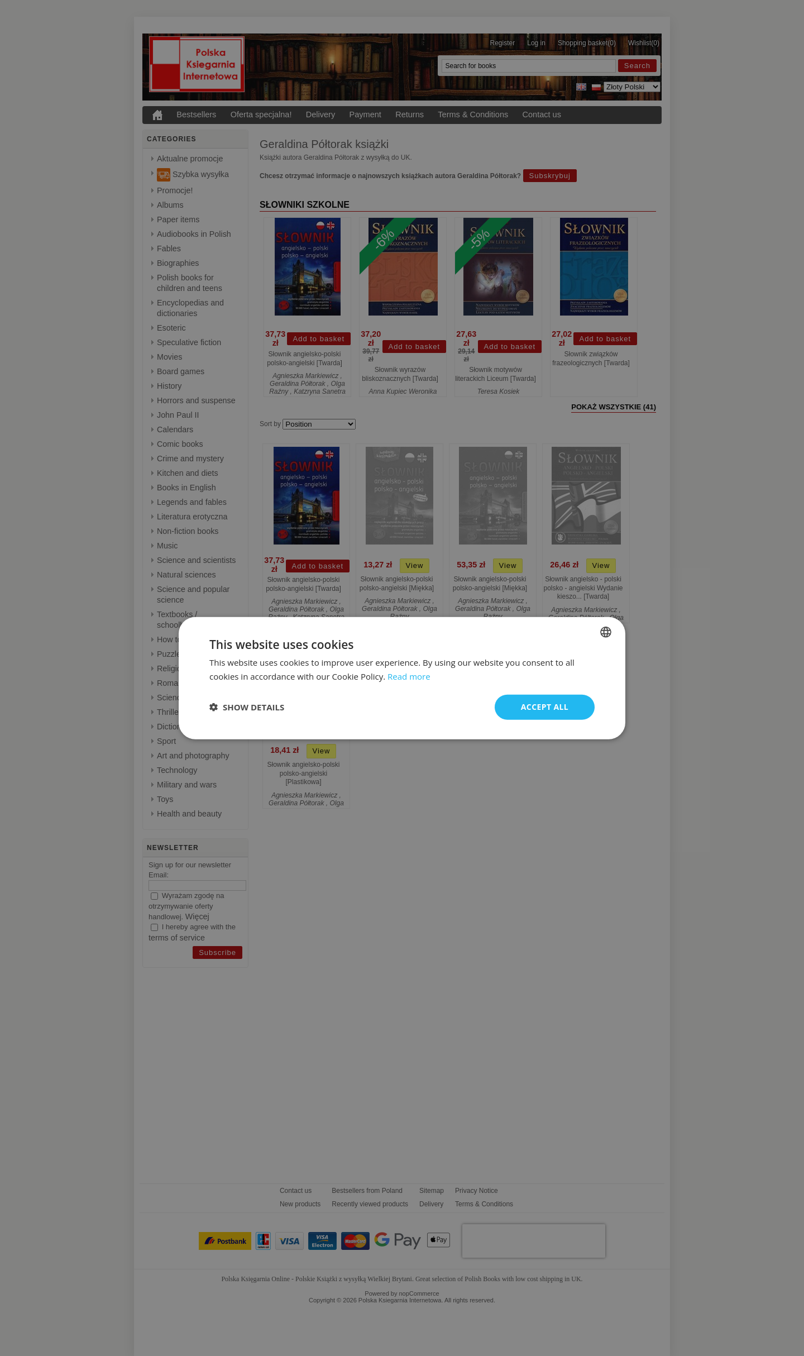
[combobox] (605, 632)
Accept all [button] (544, 706)
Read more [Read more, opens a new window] (408, 676)
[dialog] (402, 678)
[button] (246, 707)
